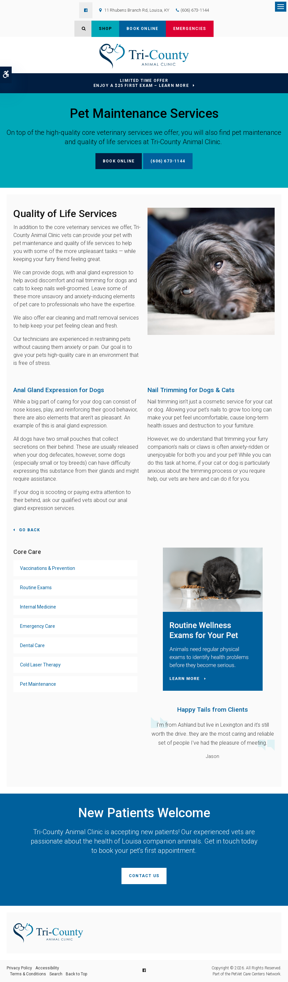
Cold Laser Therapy (40, 664)
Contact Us (144, 875)
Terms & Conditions (28, 974)
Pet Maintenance (38, 684)
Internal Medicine (38, 607)
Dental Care (32, 645)
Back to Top (76, 974)
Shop (105, 28)
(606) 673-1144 (195, 10)
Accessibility (47, 968)
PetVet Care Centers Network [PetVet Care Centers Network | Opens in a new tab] (255, 974)
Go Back (29, 530)
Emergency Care (37, 626)
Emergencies (189, 28)
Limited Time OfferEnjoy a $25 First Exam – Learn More (141, 83)
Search (55, 974)
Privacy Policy (19, 968)
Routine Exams (36, 587)
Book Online (142, 28)
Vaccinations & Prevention (47, 568)
